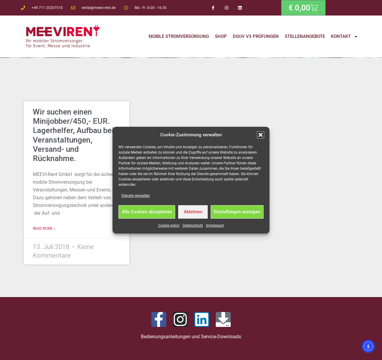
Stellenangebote (305, 36)
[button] (261, 135)
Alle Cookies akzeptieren (147, 211)
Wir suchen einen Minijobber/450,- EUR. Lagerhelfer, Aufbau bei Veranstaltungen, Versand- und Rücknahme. (73, 135)
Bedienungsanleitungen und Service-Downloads (191, 336)
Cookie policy (169, 225)
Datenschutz (193, 225)
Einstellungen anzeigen (237, 211)
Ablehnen (193, 211)
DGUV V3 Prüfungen (256, 36)
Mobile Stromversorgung (179, 36)
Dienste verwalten (135, 196)
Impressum (215, 225)
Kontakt (344, 36)
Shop (221, 36)
